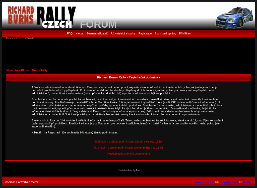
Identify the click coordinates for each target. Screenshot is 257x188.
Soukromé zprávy (165, 33)
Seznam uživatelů (97, 33)
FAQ (70, 33)
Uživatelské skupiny (123, 33)
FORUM (98, 24)
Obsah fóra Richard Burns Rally (26, 70)
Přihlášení (185, 33)
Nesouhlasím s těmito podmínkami (128, 153)
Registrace (145, 33)
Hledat (80, 33)
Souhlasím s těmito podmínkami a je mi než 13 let (128, 141)
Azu (137, 170)
